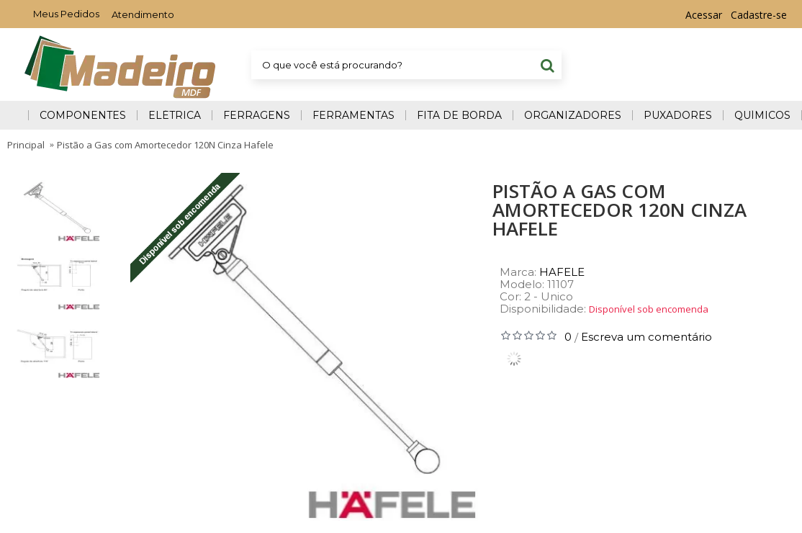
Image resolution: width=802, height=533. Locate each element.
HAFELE (562, 272)
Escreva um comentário (646, 337)
